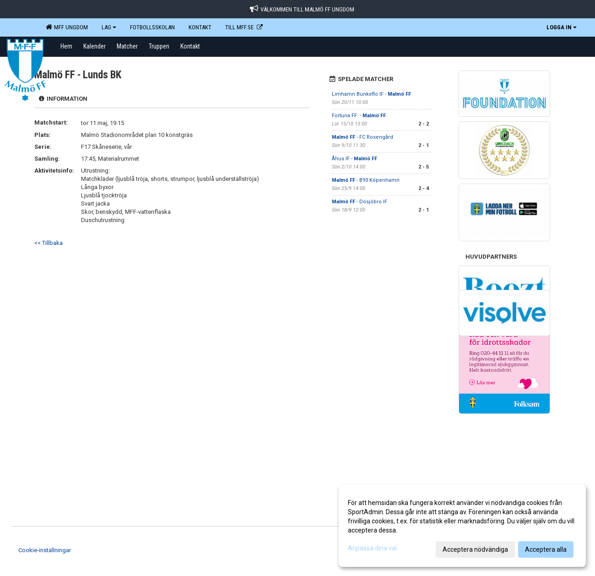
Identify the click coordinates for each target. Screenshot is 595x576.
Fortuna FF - (359, 116)
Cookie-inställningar (44, 550)
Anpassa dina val (372, 548)
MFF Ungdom (67, 27)
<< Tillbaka (48, 242)
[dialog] (462, 525)
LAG (109, 27)
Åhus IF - (354, 159)
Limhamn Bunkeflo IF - (371, 94)
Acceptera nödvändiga (475, 549)
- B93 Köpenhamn (366, 180)
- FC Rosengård (362, 137)
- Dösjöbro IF (359, 202)
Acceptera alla (546, 549)
